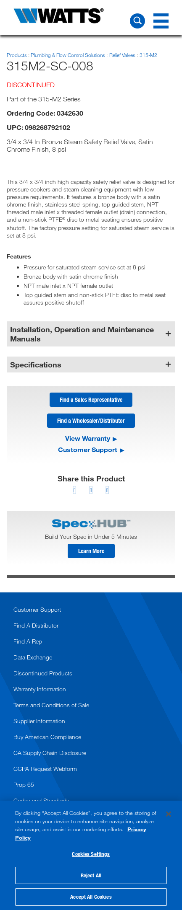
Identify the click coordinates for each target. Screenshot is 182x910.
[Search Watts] (137, 20)
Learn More (91, 550)
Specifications (35, 364)
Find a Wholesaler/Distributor (91, 420)
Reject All (91, 875)
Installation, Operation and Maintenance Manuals (82, 334)
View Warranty (87, 438)
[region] (91, 855)
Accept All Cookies (90, 896)
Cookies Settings (91, 854)
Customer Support (87, 449)
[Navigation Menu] (161, 20)
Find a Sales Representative (91, 399)
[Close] (168, 814)
